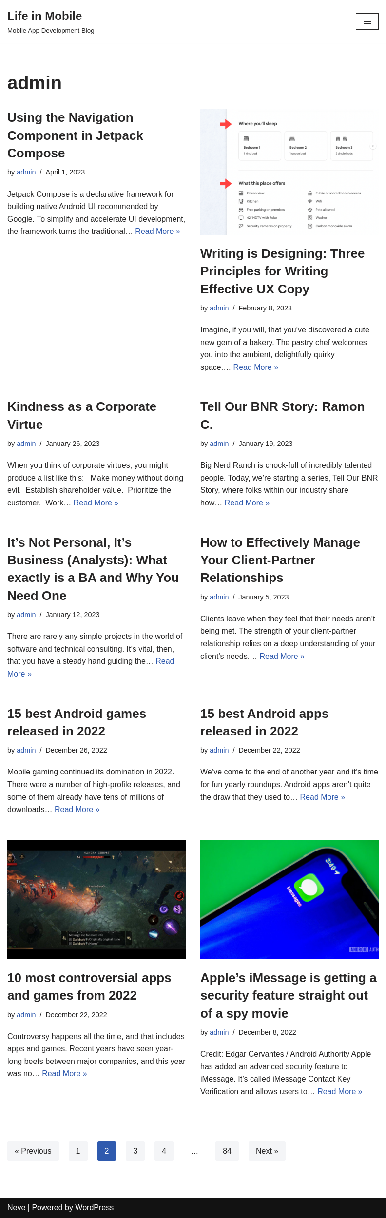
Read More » (157, 231)
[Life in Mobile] (51, 21)
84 (227, 1151)
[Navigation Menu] (367, 21)
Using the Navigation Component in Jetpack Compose (75, 135)
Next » (267, 1151)
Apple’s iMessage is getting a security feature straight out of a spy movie (288, 995)
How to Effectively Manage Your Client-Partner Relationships (280, 560)
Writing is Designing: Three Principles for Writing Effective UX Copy (282, 271)
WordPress (94, 1207)
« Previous (33, 1151)
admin (26, 172)
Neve (16, 1207)
